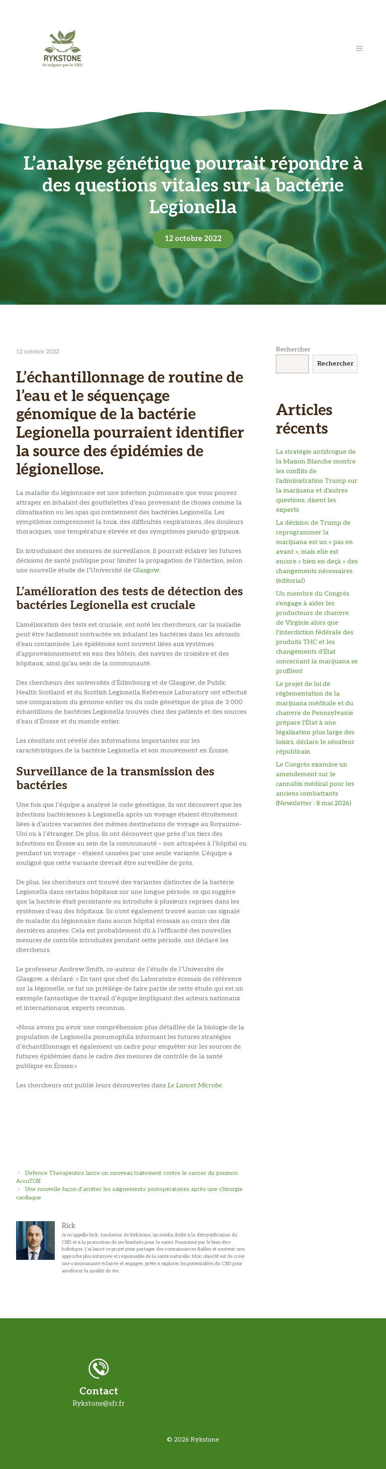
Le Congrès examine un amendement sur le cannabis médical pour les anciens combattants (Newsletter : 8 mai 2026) (315, 784)
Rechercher (293, 349)
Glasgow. (146, 570)
